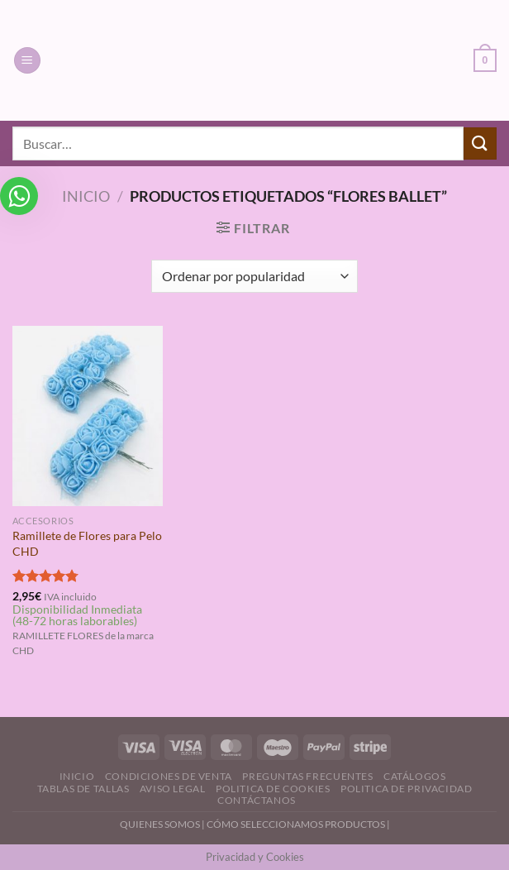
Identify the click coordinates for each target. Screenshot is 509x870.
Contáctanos (256, 800)
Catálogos (414, 776)
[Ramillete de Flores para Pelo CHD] (87, 416)
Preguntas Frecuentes (307, 776)
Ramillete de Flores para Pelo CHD (87, 543)
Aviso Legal (173, 788)
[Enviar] (480, 143)
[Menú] (27, 60)
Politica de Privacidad (406, 788)
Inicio (86, 196)
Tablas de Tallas (83, 788)
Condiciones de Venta (168, 776)
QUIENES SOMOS (160, 824)
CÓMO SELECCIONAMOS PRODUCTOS (296, 824)
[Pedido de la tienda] (254, 276)
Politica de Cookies (273, 788)
